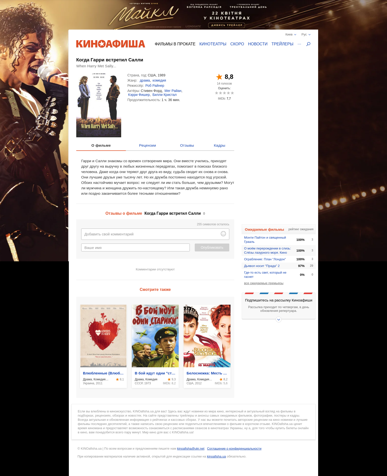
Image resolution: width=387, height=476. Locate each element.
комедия (159, 80)
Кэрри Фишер (139, 95)
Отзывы (187, 145)
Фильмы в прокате (175, 44)
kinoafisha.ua (216, 456)
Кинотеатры (212, 44)
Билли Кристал (165, 95)
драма (145, 80)
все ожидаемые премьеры (263, 283)
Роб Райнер (154, 86)
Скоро (237, 44)
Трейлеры (282, 44)
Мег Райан (172, 91)
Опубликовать (212, 247)
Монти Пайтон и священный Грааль (265, 240)
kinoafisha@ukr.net (190, 448)
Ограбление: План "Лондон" (265, 259)
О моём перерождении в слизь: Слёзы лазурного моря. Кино (267, 250)
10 (232, 93)
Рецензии (147, 145)
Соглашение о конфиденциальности (234, 448)
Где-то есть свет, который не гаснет (265, 275)
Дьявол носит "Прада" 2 (262, 266)
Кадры (219, 145)
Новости (258, 44)
